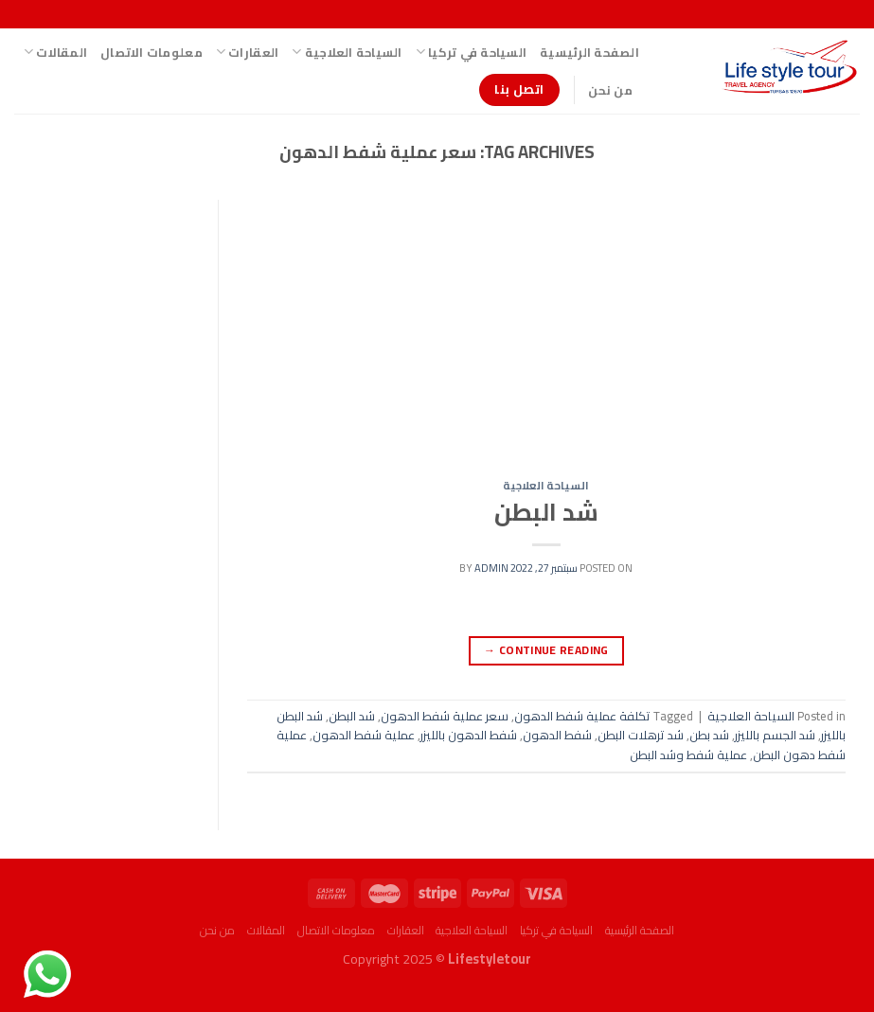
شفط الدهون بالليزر (468, 734)
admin (491, 567)
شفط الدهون (557, 734)
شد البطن (546, 512)
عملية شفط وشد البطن (688, 754)
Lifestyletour (489, 958)
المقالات (55, 52)
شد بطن (709, 734)
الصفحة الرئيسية (589, 52)
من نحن (610, 90)
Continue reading (546, 650)
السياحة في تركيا (471, 52)
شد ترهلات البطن (641, 734)
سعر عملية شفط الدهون (444, 715)
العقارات (247, 52)
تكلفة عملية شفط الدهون (582, 715)
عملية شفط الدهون (363, 734)
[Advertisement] (546, 339)
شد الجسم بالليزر (775, 734)
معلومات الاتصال (151, 52)
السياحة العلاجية (346, 52)
